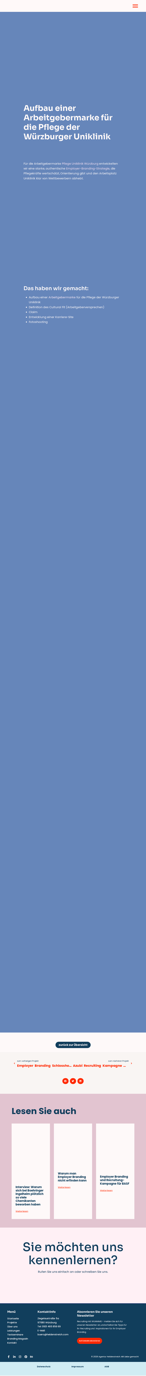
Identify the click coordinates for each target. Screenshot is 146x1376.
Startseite (13, 1319)
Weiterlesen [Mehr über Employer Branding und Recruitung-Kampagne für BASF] (106, 1191)
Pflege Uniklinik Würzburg (79, 164)
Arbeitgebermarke (62, 297)
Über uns (12, 1327)
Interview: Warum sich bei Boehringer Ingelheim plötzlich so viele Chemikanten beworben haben (29, 1196)
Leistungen (13, 1331)
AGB (107, 1367)
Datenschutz (43, 1367)
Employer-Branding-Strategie (88, 168)
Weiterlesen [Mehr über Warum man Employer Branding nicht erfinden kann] (64, 1188)
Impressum (81, 1367)
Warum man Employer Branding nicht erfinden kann (72, 1177)
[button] (65, 1081)
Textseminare (15, 1335)
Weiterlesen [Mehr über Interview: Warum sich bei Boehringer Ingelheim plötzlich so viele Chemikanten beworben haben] (22, 1212)
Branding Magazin (17, 1339)
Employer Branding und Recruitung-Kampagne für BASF (114, 1180)
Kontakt (12, 1343)
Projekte (12, 1323)
